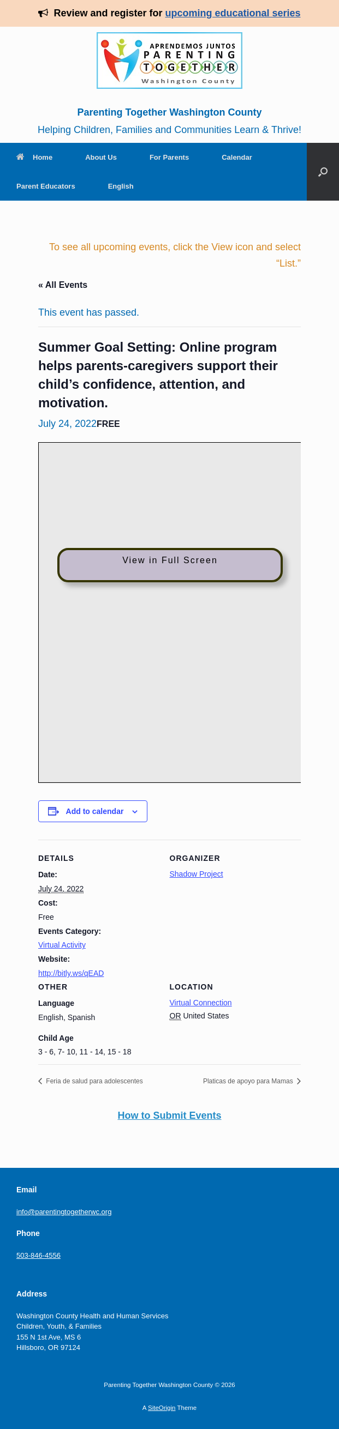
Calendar (237, 157)
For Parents (169, 157)
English (121, 186)
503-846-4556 (38, 1255)
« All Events (62, 285)
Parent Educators (45, 186)
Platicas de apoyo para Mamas (249, 1081)
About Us (101, 157)
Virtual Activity (62, 944)
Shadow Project (196, 874)
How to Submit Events (169, 1115)
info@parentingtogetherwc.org (63, 1212)
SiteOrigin (162, 1407)
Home (34, 157)
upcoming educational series (233, 13)
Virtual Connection (201, 1002)
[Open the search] (323, 172)
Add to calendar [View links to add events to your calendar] (95, 811)
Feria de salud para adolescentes (93, 1081)
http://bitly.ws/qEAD (71, 973)
